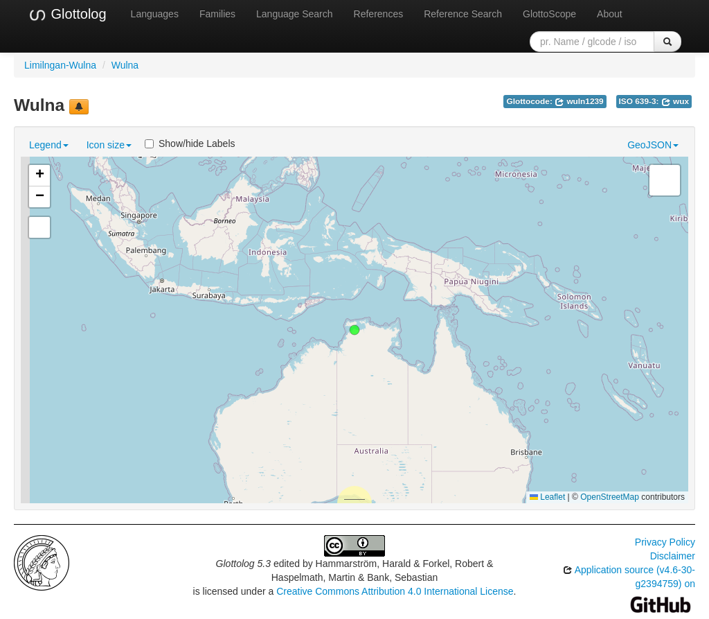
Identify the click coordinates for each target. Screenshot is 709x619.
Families (217, 13)
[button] (354, 330)
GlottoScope (549, 13)
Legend (49, 144)
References (379, 13)
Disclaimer (672, 555)
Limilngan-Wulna (60, 65)
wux (675, 101)
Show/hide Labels (190, 143)
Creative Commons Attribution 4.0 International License (394, 591)
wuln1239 (579, 101)
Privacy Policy (665, 542)
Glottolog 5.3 (243, 563)
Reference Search (463, 13)
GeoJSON (653, 144)
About (609, 13)
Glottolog (67, 14)
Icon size (109, 144)
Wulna (124, 65)
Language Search (294, 13)
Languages (155, 13)
